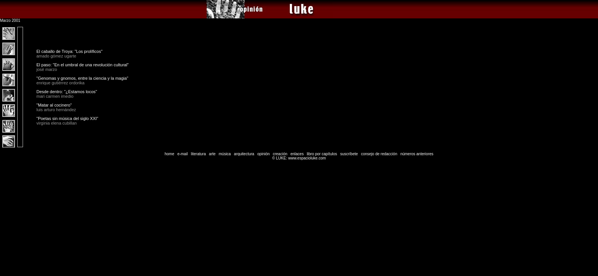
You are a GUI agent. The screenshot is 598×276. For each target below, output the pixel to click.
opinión (263, 154)
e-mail (182, 154)
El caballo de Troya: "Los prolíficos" (69, 51)
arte (212, 154)
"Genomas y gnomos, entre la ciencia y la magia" (82, 78)
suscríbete (349, 154)
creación (280, 154)
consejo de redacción (379, 154)
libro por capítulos (322, 154)
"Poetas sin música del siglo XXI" (67, 118)
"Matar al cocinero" (54, 105)
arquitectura (244, 154)
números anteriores (416, 154)
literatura (198, 154)
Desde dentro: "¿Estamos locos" (66, 91)
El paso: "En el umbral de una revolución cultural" (82, 64)
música (225, 154)
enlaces (297, 154)
